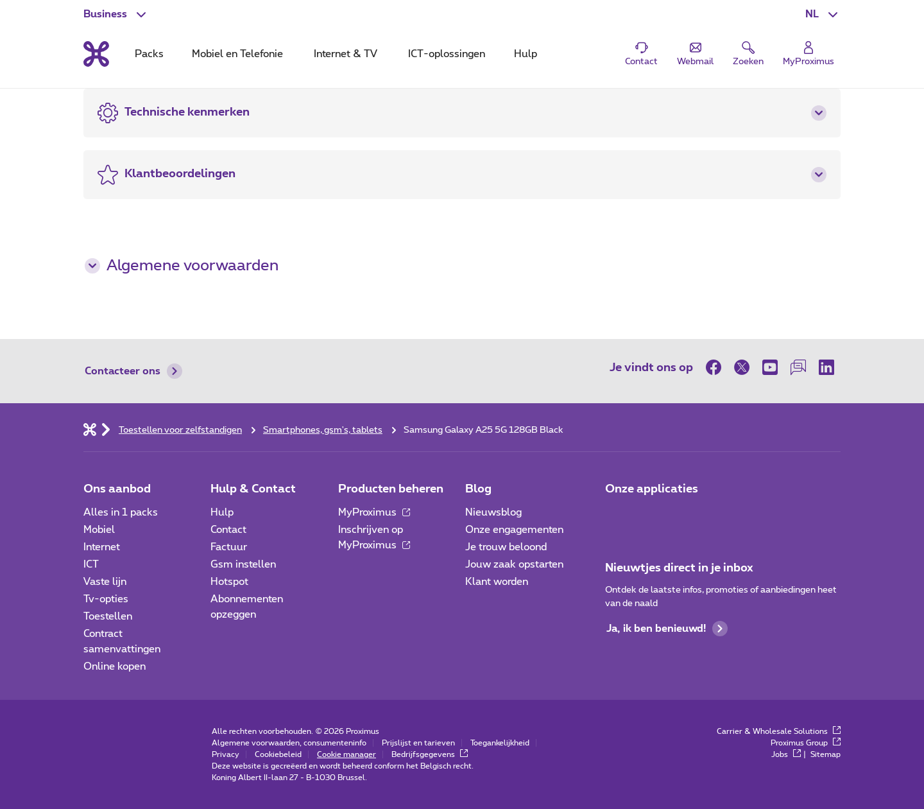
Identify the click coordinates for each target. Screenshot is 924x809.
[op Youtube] (770, 367)
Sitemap (825, 754)
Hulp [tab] (525, 54)
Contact (228, 530)
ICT (91, 564)
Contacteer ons (133, 371)
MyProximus (374, 512)
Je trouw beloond (506, 547)
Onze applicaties (651, 489)
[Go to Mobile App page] (652, 516)
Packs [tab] (149, 54)
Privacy (225, 754)
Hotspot (229, 582)
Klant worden (496, 582)
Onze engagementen (514, 530)
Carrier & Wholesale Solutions (779, 731)
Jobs (786, 754)
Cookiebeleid (278, 754)
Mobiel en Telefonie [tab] (237, 54)
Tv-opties (105, 599)
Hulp (222, 512)
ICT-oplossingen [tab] (446, 54)
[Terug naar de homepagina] (96, 54)
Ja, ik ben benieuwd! (667, 628)
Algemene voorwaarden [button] (181, 266)
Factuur (228, 547)
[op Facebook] (717, 367)
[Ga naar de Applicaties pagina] (616, 516)
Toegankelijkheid (499, 743)
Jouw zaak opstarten (514, 564)
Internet (101, 547)
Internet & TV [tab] (345, 54)
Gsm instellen (243, 564)
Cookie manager (346, 754)
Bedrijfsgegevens (429, 754)
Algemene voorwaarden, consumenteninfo (289, 743)
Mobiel (99, 530)
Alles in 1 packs (120, 512)
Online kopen (114, 666)
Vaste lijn (104, 582)
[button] (823, 14)
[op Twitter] (742, 367)
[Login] (808, 54)
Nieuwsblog (493, 512)
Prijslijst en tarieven (418, 743)
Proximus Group (806, 743)
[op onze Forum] (798, 367)
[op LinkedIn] (826, 367)
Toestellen (107, 616)
